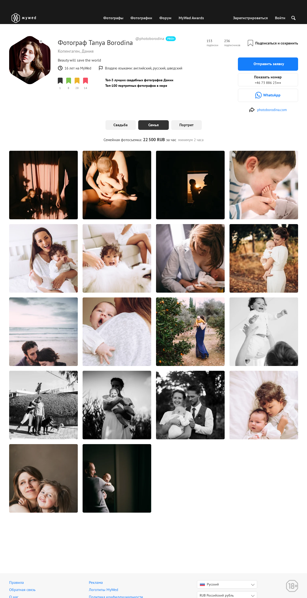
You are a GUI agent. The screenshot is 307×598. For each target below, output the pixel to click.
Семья (153, 124)
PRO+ (171, 38)
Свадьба (120, 124)
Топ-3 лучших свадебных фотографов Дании (139, 80)
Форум (165, 17)
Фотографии (141, 17)
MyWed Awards (191, 17)
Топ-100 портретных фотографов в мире (136, 85)
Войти (280, 17)
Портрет (186, 124)
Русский (209, 584)
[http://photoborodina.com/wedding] (268, 110)
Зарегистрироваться (250, 17)
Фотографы (113, 17)
